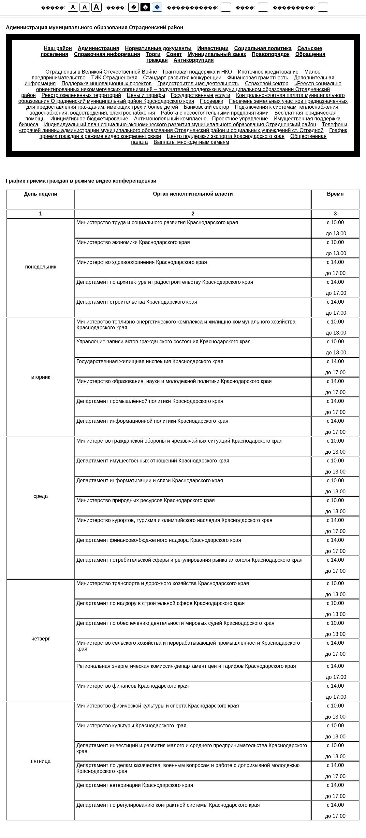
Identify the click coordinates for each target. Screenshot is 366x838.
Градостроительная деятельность (198, 83)
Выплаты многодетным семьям (191, 142)
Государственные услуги (200, 95)
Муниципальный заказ (216, 54)
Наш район (58, 48)
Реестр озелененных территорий (81, 95)
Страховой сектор (266, 83)
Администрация (98, 48)
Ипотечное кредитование (268, 72)
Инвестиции (212, 48)
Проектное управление (240, 118)
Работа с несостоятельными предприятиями (215, 113)
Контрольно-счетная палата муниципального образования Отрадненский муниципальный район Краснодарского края (181, 98)
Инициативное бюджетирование (89, 118)
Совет (174, 54)
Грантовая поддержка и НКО (197, 72)
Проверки (211, 101)
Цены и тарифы (146, 95)
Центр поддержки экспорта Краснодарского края (226, 136)
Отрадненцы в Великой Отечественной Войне (101, 72)
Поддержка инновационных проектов (107, 83)
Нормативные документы (158, 48)
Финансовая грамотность (257, 77)
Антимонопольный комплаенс (170, 118)
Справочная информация (107, 54)
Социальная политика (263, 48)
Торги (153, 54)
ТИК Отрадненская (114, 77)
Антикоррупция (194, 60)
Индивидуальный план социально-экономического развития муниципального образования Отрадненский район (180, 124)
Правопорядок (271, 54)
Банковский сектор (206, 107)
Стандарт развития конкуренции (182, 77)
